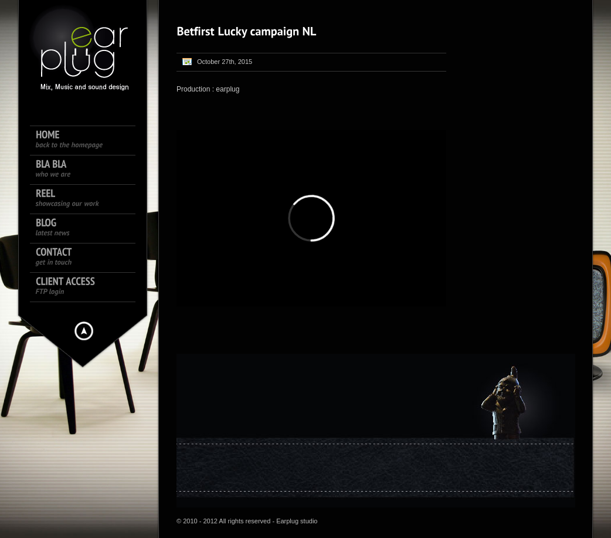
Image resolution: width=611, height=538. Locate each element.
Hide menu (84, 331)
